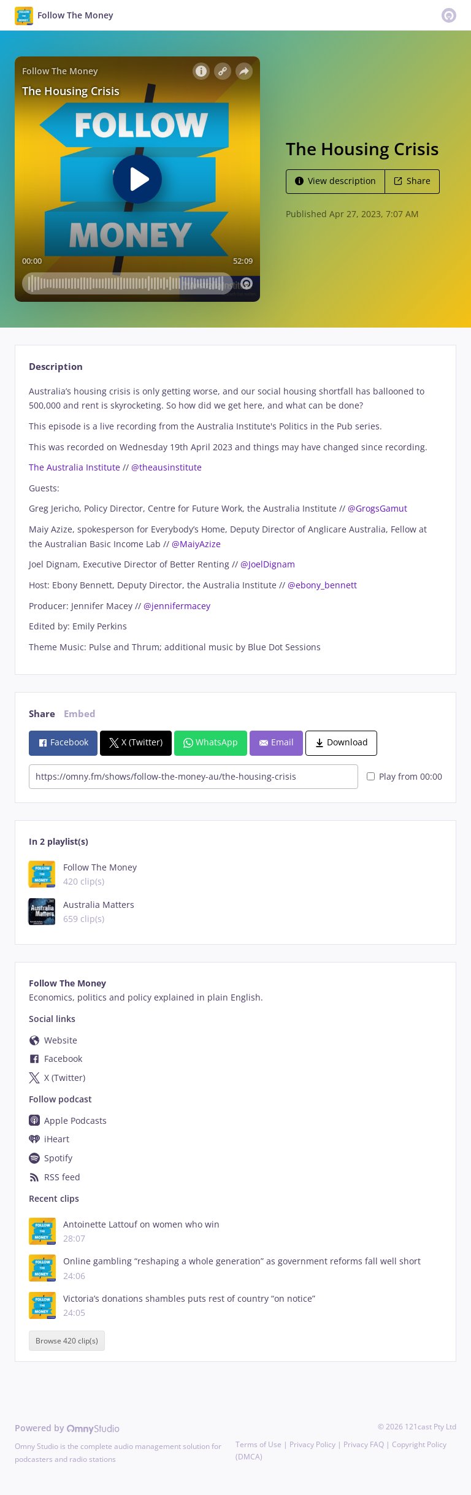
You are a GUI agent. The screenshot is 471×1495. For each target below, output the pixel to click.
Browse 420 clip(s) (67, 1341)
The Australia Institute (74, 467)
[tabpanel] (235, 519)
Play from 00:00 (404, 776)
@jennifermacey (177, 606)
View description (335, 180)
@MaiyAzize (196, 544)
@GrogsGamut (377, 508)
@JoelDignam (267, 564)
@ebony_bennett (322, 585)
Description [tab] (56, 366)
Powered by (67, 1428)
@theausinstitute (166, 467)
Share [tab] (42, 713)
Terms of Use (258, 1444)
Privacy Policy (312, 1444)
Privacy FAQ (363, 1444)
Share (412, 180)
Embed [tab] (80, 713)
